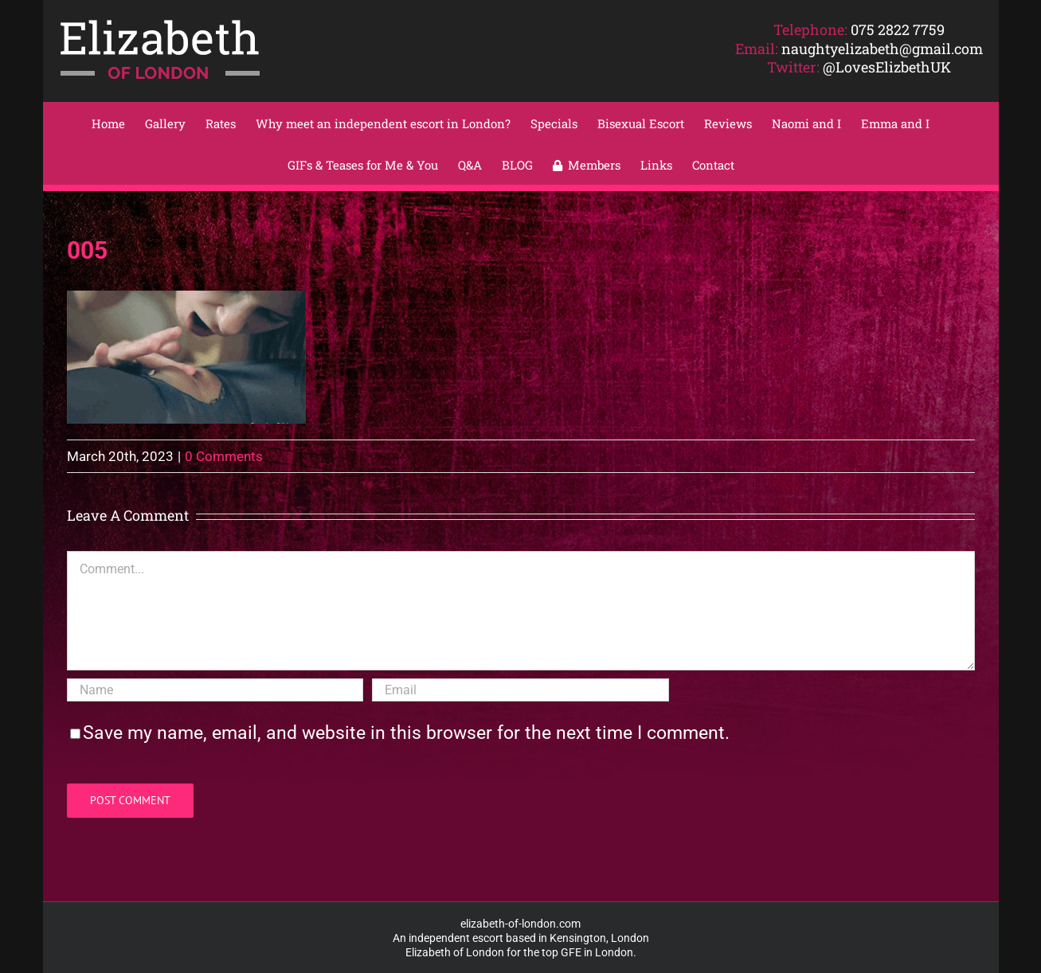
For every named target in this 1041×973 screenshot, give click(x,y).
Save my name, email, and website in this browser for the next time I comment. (406, 733)
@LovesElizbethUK (887, 66)
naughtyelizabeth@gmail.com (882, 48)
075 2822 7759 (898, 29)
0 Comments (224, 456)
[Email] (520, 689)
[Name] (215, 689)
